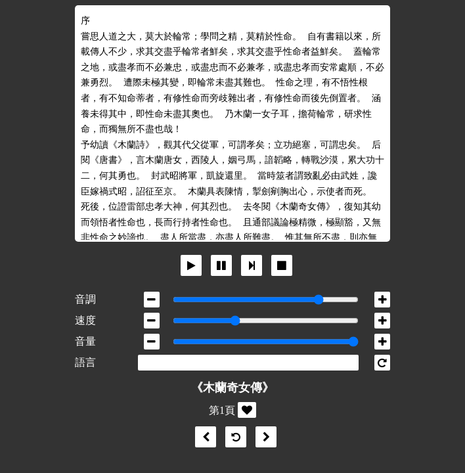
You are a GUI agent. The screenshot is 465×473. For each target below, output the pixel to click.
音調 (85, 299)
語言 (85, 362)
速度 (85, 320)
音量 (85, 341)
